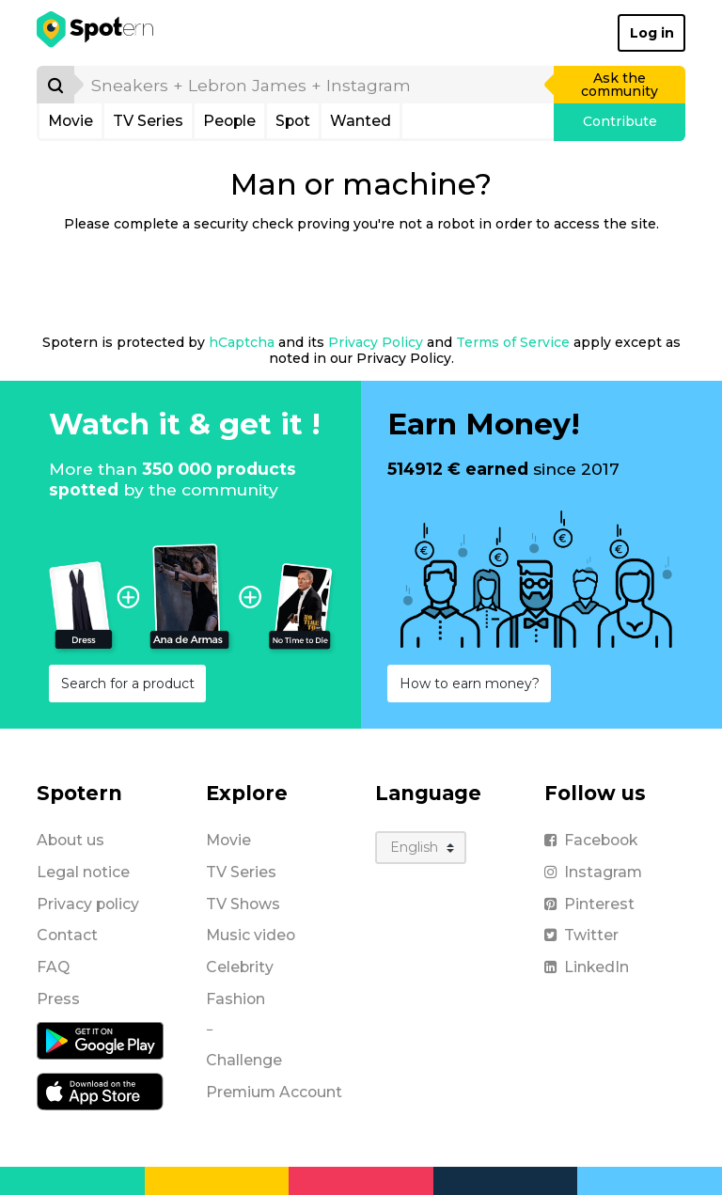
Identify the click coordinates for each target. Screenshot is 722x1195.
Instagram (593, 872)
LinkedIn (586, 967)
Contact (67, 935)
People (229, 121)
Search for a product (128, 683)
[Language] (420, 847)
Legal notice (83, 872)
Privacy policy (88, 904)
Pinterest (589, 904)
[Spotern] (96, 32)
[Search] (55, 84)
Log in (652, 32)
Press (58, 999)
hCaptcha (242, 342)
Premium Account (274, 1092)
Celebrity (240, 967)
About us (70, 840)
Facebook (590, 840)
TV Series (148, 121)
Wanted (360, 121)
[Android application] (100, 1038)
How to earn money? (470, 683)
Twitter (581, 935)
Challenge (244, 1060)
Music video (250, 935)
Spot (292, 121)
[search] (315, 84)
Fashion (235, 999)
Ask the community (619, 85)
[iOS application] (100, 1089)
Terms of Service (513, 342)
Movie (70, 121)
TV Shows (243, 904)
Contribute (620, 121)
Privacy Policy (375, 342)
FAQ (53, 967)
